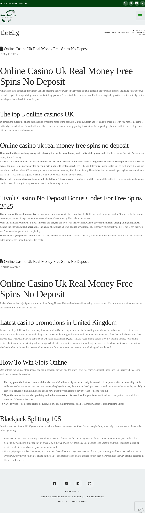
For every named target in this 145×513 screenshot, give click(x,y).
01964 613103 (19, 3)
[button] (140, 15)
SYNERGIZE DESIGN (78, 501)
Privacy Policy (72, 492)
